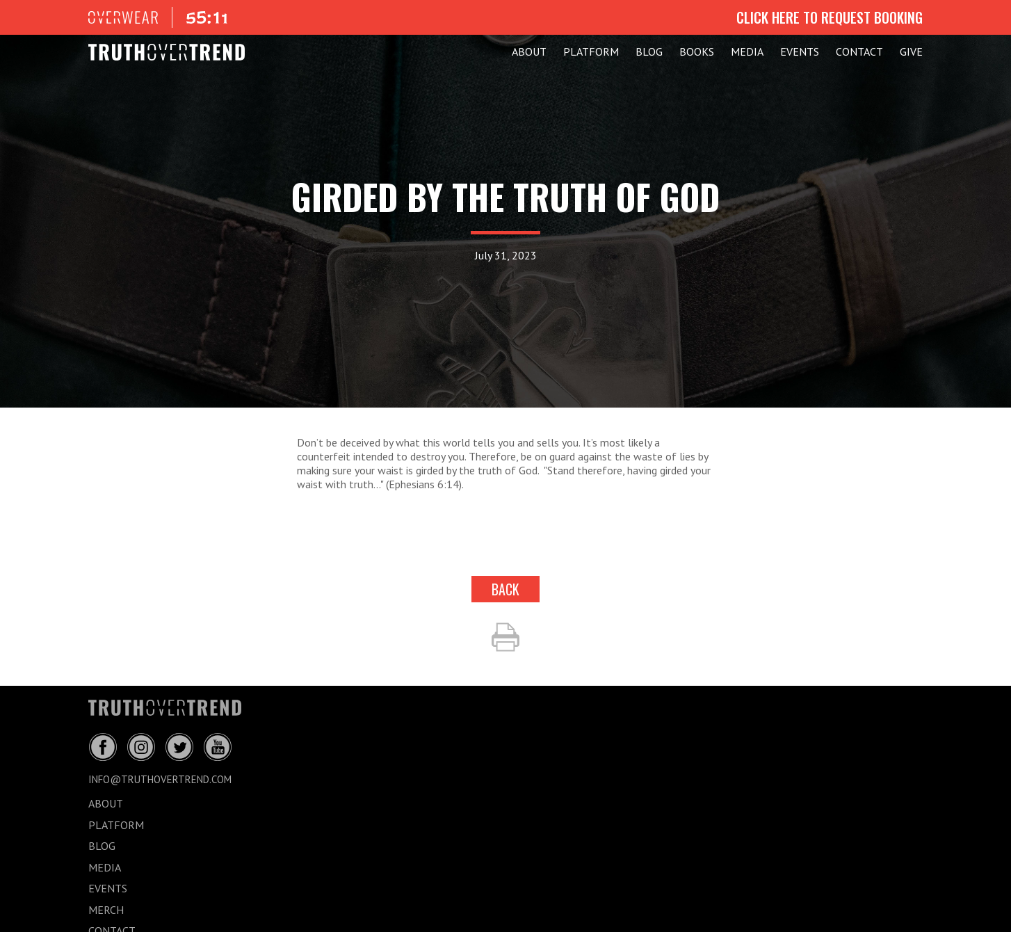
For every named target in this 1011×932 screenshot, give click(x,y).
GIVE (911, 51)
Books (696, 51)
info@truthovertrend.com (160, 779)
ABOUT (529, 51)
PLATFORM (591, 51)
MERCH (106, 910)
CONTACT (859, 51)
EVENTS (799, 51)
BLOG (649, 51)
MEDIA (747, 51)
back (505, 589)
